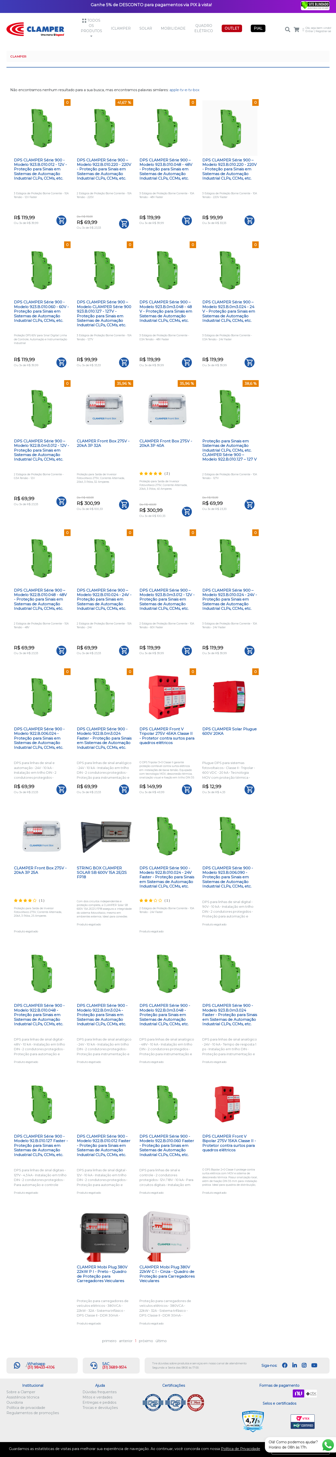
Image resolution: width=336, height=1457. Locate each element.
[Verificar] (315, 5)
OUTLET (232, 28)
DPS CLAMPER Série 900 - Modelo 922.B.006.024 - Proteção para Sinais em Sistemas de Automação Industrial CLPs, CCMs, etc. (39, 738)
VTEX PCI (302, 1422)
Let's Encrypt (278, 1422)
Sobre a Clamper (20, 1392)
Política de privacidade (25, 1407)
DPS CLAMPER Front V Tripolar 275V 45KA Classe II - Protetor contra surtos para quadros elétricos (166, 736)
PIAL (258, 28)
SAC (105, 1364)
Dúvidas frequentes (100, 1392)
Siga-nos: (269, 1365)
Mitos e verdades (97, 1397)
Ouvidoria (14, 1402)
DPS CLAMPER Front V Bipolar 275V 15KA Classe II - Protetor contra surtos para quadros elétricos (229, 1143)
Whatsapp (36, 1364)
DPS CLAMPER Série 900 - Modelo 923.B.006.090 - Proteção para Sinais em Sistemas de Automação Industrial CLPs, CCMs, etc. (227, 877)
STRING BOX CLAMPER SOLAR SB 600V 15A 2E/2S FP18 (102, 873)
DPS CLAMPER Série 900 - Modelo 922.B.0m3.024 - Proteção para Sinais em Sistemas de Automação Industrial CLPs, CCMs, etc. (102, 1014)
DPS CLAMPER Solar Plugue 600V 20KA (229, 731)
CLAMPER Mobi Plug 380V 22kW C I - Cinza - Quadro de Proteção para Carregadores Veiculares (167, 1274)
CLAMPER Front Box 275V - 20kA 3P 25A (40, 870)
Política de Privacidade (240, 1449)
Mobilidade (173, 28)
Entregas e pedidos (99, 1402)
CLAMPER (18, 56)
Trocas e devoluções (100, 1407)
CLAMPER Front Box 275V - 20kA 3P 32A (103, 443)
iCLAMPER (121, 28)
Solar (145, 28)
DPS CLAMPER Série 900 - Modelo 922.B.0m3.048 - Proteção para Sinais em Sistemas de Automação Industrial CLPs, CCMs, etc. (164, 1014)
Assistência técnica (22, 1397)
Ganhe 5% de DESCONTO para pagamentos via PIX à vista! (151, 4)
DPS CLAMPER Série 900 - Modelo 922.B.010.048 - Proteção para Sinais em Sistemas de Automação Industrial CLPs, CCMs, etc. (39, 1014)
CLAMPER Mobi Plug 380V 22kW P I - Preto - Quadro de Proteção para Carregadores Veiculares (102, 1274)
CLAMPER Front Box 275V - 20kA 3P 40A (165, 443)
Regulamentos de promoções (32, 1413)
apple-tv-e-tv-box (184, 90)
